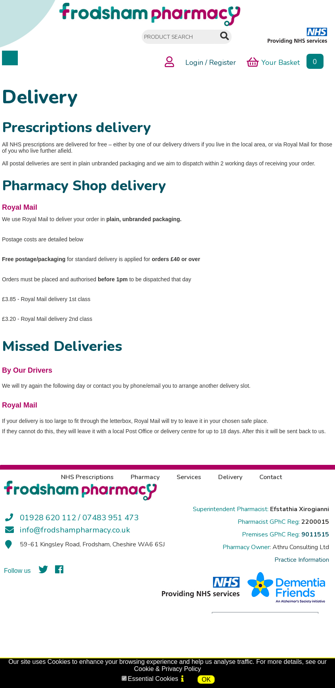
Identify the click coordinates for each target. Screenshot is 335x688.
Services (189, 477)
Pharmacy (145, 477)
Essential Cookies (153, 678)
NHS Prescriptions (87, 477)
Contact (270, 477)
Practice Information (301, 559)
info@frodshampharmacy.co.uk (75, 530)
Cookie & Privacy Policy (167, 668)
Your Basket (273, 62)
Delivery (230, 477)
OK (206, 679)
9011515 (315, 534)
